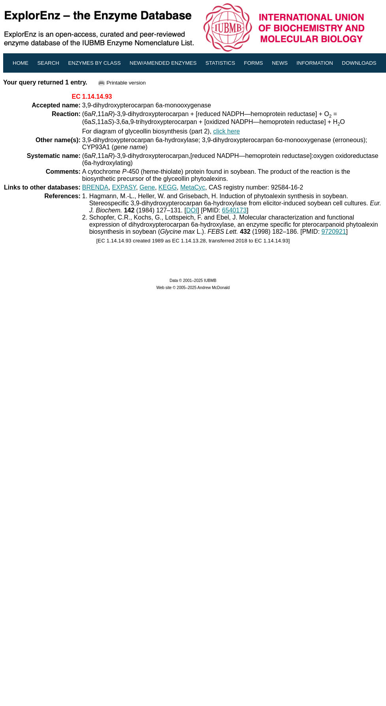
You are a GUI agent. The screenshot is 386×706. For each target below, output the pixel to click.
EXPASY (124, 187)
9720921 (334, 231)
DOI (191, 210)
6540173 (234, 210)
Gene (147, 187)
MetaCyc (192, 187)
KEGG (167, 187)
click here (226, 131)
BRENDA (95, 187)
